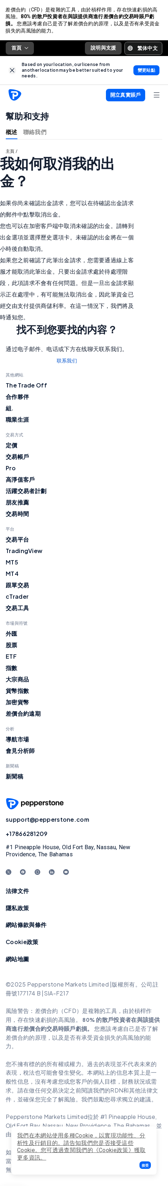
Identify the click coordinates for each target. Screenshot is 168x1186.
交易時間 (17, 514)
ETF (11, 657)
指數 (11, 668)
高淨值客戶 (20, 480)
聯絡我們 (34, 132)
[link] (12, 71)
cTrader (17, 597)
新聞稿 (14, 777)
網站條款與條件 (26, 925)
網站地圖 (17, 959)
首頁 (19, 48)
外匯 (11, 634)
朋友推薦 (17, 503)
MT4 (12, 574)
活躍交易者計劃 (26, 491)
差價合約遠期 (23, 714)
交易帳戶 (17, 457)
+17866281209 (27, 834)
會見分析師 (20, 751)
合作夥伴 (17, 397)
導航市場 (17, 740)
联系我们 (67, 361)
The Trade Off (26, 386)
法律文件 (17, 891)
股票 (11, 645)
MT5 (12, 563)
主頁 (10, 151)
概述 (11, 132)
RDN (116, 1090)
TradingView (24, 551)
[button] (145, 1165)
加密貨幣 (17, 702)
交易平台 (17, 540)
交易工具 (17, 608)
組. (10, 408)
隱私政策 (17, 908)
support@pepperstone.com (47, 820)
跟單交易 (17, 585)
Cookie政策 (22, 942)
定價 (11, 446)
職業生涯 (17, 420)
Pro (11, 468)
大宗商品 (17, 680)
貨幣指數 (17, 691)
